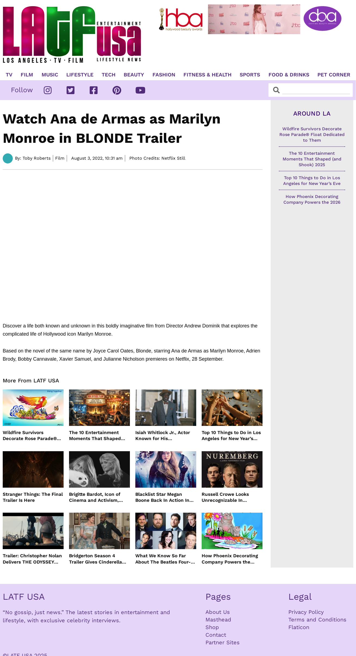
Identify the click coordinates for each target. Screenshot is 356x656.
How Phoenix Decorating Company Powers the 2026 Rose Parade (230, 559)
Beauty (134, 75)
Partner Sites (222, 642)
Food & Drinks (288, 75)
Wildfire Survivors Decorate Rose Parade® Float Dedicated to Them (31, 435)
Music (50, 75)
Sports (250, 75)
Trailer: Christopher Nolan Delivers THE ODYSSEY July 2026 (32, 559)
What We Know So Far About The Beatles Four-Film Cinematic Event (163, 559)
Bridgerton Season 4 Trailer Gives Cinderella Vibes (95, 559)
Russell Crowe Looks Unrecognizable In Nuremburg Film (225, 497)
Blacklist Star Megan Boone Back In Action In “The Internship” (162, 497)
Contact (215, 635)
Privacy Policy (306, 612)
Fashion (163, 75)
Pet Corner (333, 75)
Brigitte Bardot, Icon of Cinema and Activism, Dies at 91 (94, 497)
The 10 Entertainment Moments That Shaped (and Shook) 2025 (95, 435)
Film (27, 75)
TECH (108, 75)
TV (9, 75)
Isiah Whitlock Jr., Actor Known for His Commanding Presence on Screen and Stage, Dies (165, 435)
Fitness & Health (207, 75)
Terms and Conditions (317, 619)
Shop (212, 627)
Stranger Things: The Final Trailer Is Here (33, 497)
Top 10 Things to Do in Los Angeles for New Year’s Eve (231, 435)
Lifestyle (79, 75)
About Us (217, 612)
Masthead (218, 619)
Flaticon (298, 627)
